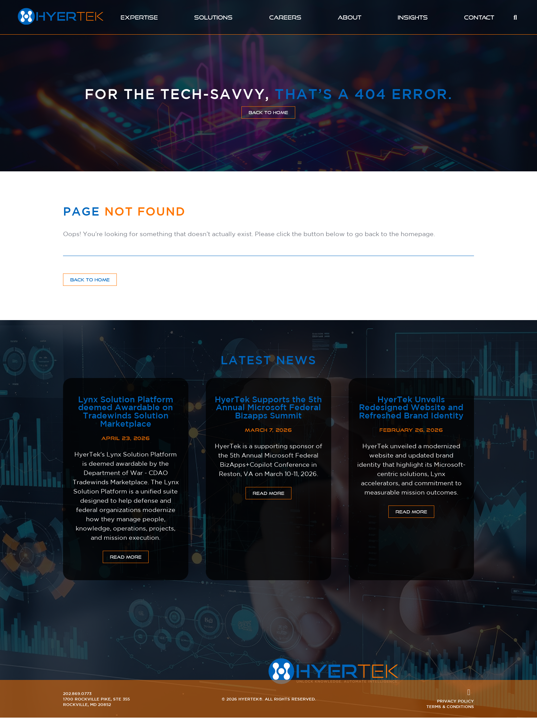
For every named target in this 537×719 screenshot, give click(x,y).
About (350, 17)
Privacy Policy (455, 702)
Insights (413, 17)
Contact (479, 17)
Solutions (213, 17)
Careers (285, 17)
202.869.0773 (77, 694)
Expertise (139, 17)
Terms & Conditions (450, 707)
